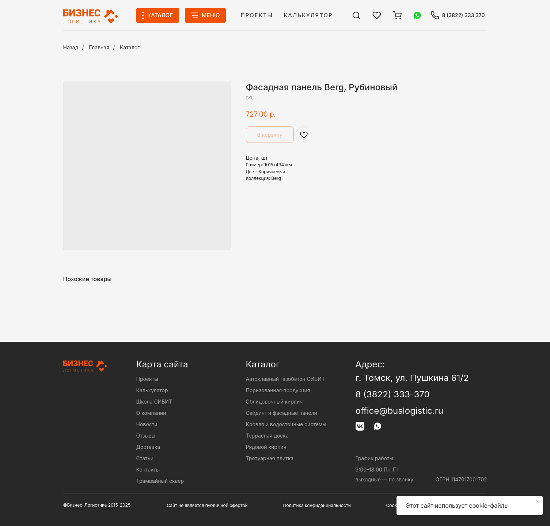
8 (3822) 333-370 (393, 394)
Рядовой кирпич (266, 447)
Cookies (394, 505)
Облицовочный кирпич (274, 401)
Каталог (130, 47)
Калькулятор (308, 15)
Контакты (148, 469)
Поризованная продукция (278, 390)
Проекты (257, 15)
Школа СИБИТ (154, 401)
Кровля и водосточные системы (286, 424)
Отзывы (145, 435)
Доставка (148, 447)
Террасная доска (267, 435)
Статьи (144, 458)
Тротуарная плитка (270, 458)
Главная (99, 47)
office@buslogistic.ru (399, 410)
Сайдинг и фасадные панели (281, 413)
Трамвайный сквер (160, 481)
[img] (356, 15)
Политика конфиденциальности (317, 505)
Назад (71, 47)
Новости (147, 424)
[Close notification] (537, 501)
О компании (151, 413)
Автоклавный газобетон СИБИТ (285, 379)
